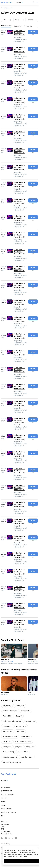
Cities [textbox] (17, 20)
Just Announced (6, 791)
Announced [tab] (28, 26)
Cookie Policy (5, 844)
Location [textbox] (18, 3)
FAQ (2, 829)
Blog (2, 816)
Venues (3, 805)
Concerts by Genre (6, 8)
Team (3, 826)
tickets (32, 32)
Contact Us (5, 824)
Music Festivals (6, 809)
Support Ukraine (6, 834)
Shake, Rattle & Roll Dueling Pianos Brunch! (19, 33)
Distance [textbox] (30, 20)
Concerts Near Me (7, 794)
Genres (3, 798)
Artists (3, 801)
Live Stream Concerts (8, 812)
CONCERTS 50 (6, 2)
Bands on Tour (6, 787)
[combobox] (18, 3)
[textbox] (5, 780)
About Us (4, 822)
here (25, 856)
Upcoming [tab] (17, 26)
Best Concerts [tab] (6, 26)
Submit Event (5, 831)
